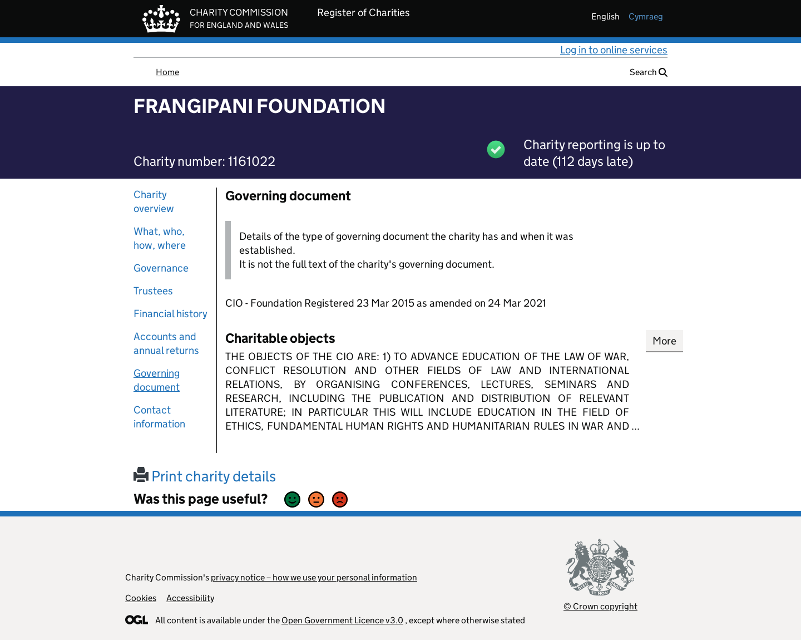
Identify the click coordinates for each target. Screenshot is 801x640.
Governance (161, 268)
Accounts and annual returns (166, 343)
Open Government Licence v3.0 (342, 620)
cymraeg (646, 16)
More (664, 340)
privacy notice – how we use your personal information (314, 577)
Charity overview (154, 201)
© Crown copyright (600, 606)
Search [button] (649, 72)
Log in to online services (614, 49)
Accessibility (190, 598)
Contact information (159, 416)
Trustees (153, 290)
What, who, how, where (160, 238)
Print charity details (205, 476)
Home (167, 72)
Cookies (140, 598)
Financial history (170, 313)
